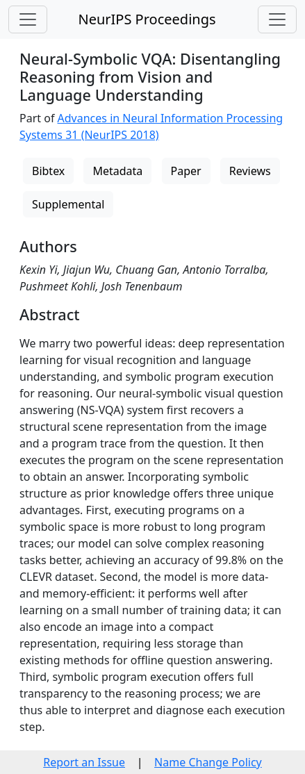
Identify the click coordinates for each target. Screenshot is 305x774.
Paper (186, 171)
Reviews (250, 171)
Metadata (117, 171)
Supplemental (68, 204)
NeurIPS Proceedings (146, 19)
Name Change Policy (208, 762)
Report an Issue (84, 762)
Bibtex (48, 171)
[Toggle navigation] (27, 19)
